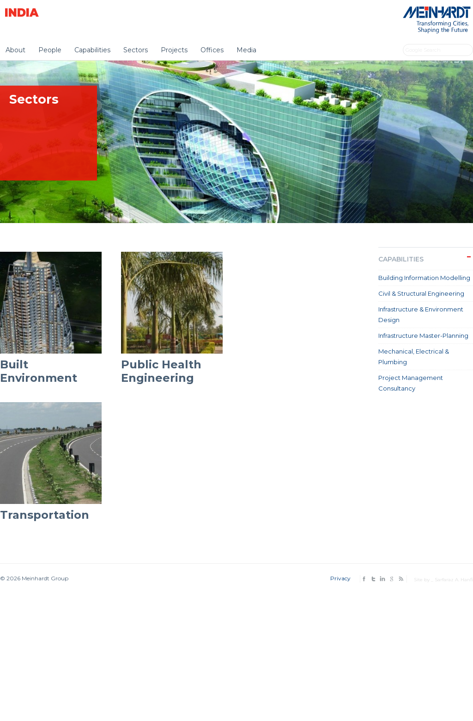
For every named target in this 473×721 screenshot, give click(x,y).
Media (246, 50)
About (15, 50)
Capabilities (92, 50)
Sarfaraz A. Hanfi (454, 580)
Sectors (135, 50)
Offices (212, 50)
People (49, 50)
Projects (174, 50)
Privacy (340, 578)
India (21, 12)
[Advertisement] (236, 650)
